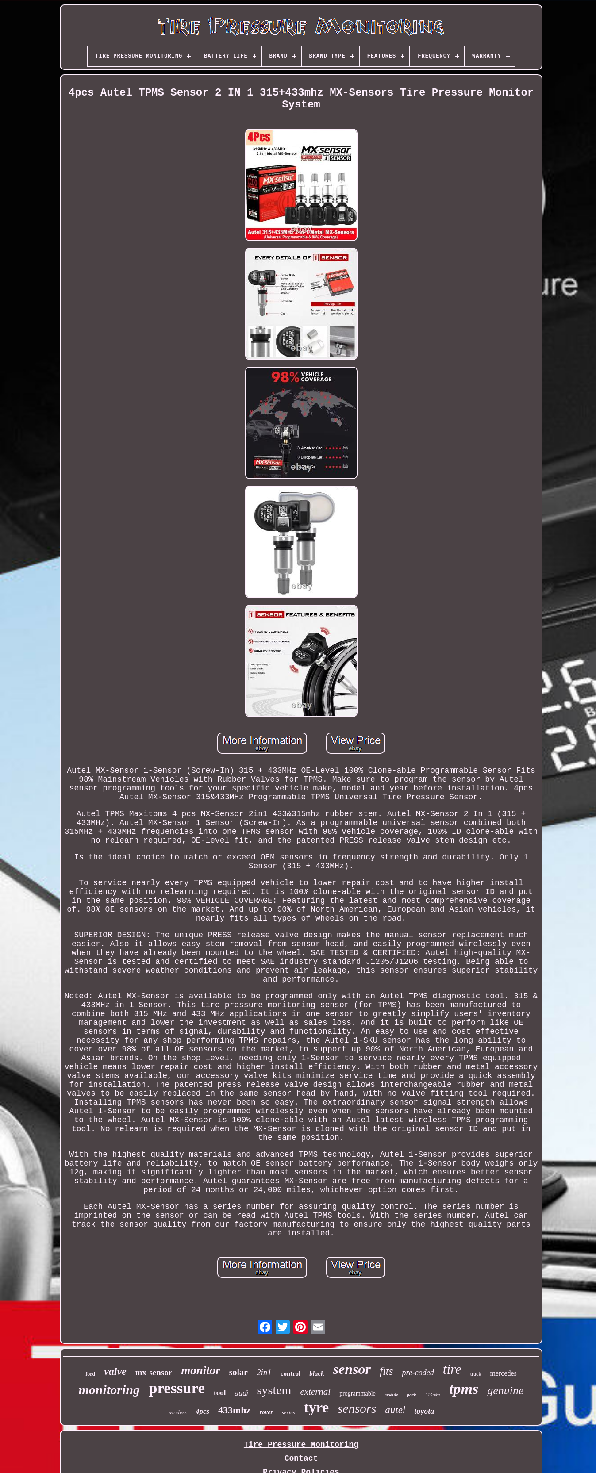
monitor (200, 1370)
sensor (352, 1369)
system (274, 1390)
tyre (316, 1407)
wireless (177, 1412)
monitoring (109, 1389)
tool (220, 1393)
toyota (424, 1411)
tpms (463, 1389)
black (316, 1373)
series (288, 1412)
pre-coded (418, 1372)
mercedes (503, 1373)
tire (452, 1369)
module (391, 1394)
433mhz (234, 1409)
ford (90, 1374)
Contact (301, 1458)
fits (386, 1371)
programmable (357, 1393)
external (315, 1391)
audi (241, 1393)
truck (475, 1374)
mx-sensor (153, 1372)
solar (238, 1372)
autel (395, 1409)
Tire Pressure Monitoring (301, 1444)
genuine (505, 1390)
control (291, 1373)
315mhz (432, 1394)
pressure (177, 1388)
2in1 (264, 1372)
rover (266, 1412)
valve (115, 1371)
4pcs (202, 1411)
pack (411, 1394)
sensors (357, 1408)
